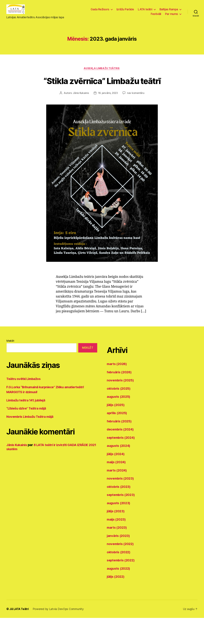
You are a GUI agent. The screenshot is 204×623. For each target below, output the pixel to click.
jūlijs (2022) (116, 582)
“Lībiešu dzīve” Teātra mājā (27, 414)
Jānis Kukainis (80, 98)
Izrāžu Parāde (125, 11)
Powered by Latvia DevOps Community (58, 614)
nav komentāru (136, 98)
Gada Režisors (100, 11)
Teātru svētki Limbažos (24, 384)
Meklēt (10, 346)
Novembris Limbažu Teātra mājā (31, 422)
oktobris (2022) (119, 557)
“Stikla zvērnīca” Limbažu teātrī (102, 85)
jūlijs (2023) (116, 516)
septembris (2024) (122, 443)
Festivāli (156, 16)
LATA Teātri (21, 614)
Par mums (171, 16)
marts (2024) (117, 475)
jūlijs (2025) (116, 410)
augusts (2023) (119, 508)
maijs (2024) (117, 467)
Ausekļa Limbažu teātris (102, 73)
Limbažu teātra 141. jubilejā (27, 405)
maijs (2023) (117, 524)
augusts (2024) (119, 451)
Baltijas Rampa (169, 11)
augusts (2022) (119, 574)
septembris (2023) (122, 500)
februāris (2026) (120, 377)
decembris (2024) (121, 435)
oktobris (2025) (119, 394)
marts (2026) (117, 369)
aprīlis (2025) (117, 418)
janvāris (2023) (119, 541)
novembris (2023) (121, 484)
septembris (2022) (122, 565)
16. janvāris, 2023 (108, 98)
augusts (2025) (119, 402)
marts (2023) (117, 533)
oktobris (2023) (119, 492)
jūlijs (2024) (117, 459)
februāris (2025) (120, 426)
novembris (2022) (121, 549)
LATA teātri (145, 11)
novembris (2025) (121, 385)
